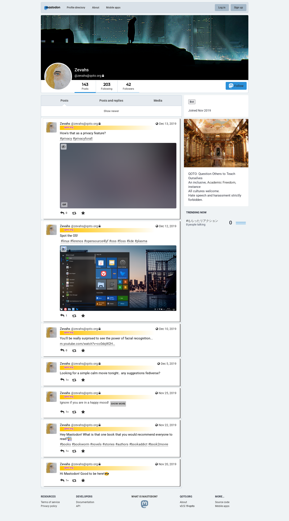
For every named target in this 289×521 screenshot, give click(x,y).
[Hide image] (64, 147)
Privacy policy (49, 506)
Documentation (85, 502)
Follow (236, 85)
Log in (221, 7)
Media (158, 100)
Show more (118, 403)
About (95, 7)
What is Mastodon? (144, 496)
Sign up (238, 7)
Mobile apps (113, 7)
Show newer (111, 111)
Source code (222, 502)
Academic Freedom (221, 182)
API (78, 506)
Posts (64, 100)
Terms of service (50, 502)
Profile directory (76, 7)
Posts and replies (111, 100)
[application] (118, 175)
